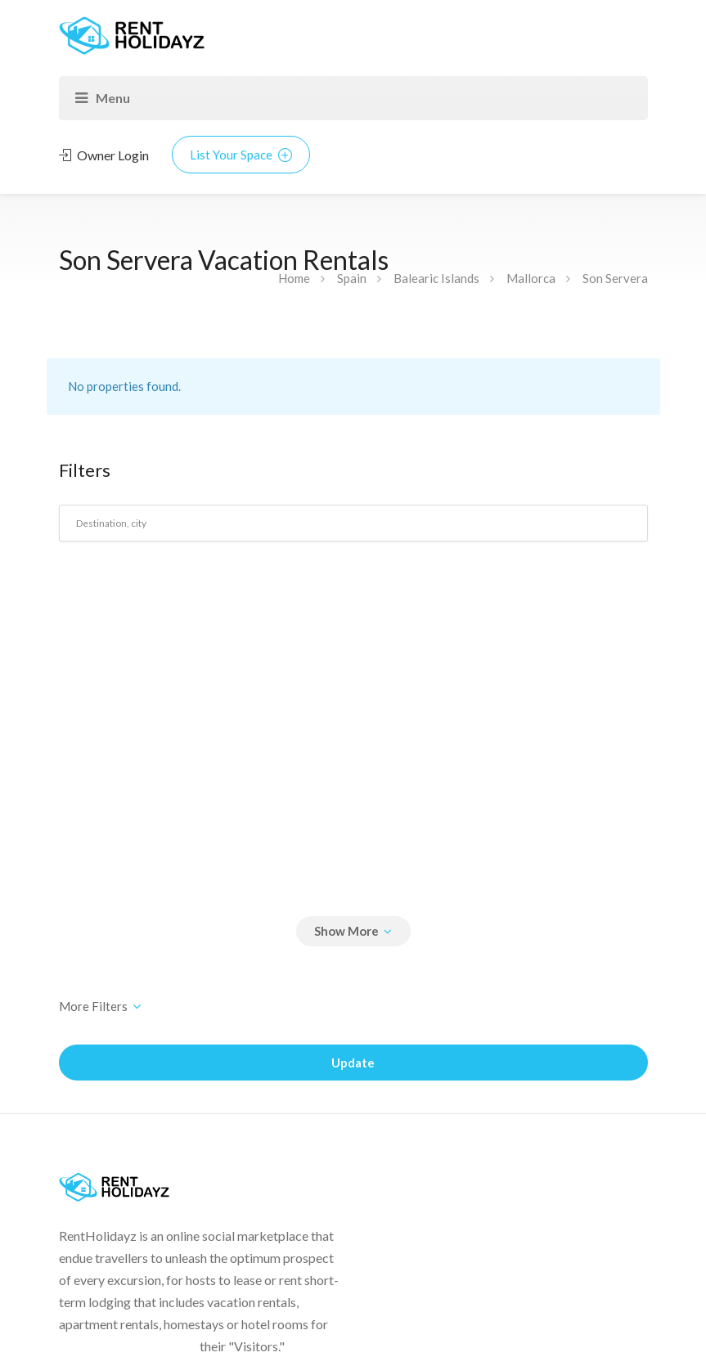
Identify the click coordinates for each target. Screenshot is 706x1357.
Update (353, 1062)
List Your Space (241, 154)
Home (294, 278)
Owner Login (104, 155)
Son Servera (615, 278)
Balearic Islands (436, 278)
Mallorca (530, 278)
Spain (351, 278)
